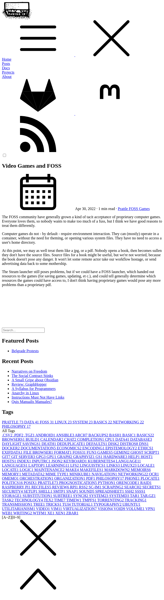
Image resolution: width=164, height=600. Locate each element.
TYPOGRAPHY (108, 504)
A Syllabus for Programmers (34, 389)
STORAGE (12, 496)
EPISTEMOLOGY (121, 448)
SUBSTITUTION (38, 496)
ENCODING (93, 448)
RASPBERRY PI (16, 487)
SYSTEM (83, 422)
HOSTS (9, 461)
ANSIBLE (65, 435)
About (7, 77)
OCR (154, 474)
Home (6, 59)
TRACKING (136, 500)
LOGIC (27, 470)
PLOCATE (150, 478)
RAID (145, 483)
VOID (120, 509)
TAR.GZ (148, 496)
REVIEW (61, 487)
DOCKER (11, 448)
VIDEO (43, 509)
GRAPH (65, 457)
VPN (150, 509)
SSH (130, 491)
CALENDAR (52, 439)
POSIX (31, 483)
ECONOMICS (69, 448)
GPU (52, 457)
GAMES (105, 452)
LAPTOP (37, 465)
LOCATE (11, 470)
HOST (147, 457)
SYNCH (81, 496)
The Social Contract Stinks (32, 376)
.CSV (7, 435)
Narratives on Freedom (29, 371)
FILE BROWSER (38, 452)
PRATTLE (13, 422)
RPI (74, 487)
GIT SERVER (23, 457)
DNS (144, 444)
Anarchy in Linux (25, 393)
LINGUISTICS (93, 465)
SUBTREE (63, 496)
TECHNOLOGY (29, 500)
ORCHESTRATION (37, 478)
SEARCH (133, 487)
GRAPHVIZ (84, 457)
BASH (116, 435)
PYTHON (107, 483)
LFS (75, 465)
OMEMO (11, 478)
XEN (60, 513)
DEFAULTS (97, 444)
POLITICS (13, 483)
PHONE (133, 478)
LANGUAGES (15, 465)
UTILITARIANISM (19, 509)
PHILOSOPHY (16, 426)
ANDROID (45, 435)
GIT (6, 457)
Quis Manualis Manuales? (32, 402)
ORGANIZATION (70, 478)
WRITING (23, 513)
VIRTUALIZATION (80, 509)
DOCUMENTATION (39, 448)
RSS (84, 487)
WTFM (40, 513)
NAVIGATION (105, 474)
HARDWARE (115, 457)
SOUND (87, 491)
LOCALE (146, 465)
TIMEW (74, 500)
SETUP (31, 491)
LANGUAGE (128, 461)
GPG (41, 457)
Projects (8, 72)
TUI (66, 504)
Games (144, 209)
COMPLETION (91, 439)
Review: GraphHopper (29, 384)
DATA (32, 422)
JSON (57, 461)
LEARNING (58, 465)
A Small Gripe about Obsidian (35, 380)
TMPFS (89, 500)
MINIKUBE (80, 474)
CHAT (70, 439)
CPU (110, 439)
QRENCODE (128, 483)
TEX (49, 500)
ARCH (81, 435)
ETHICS (145, 448)
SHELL (45, 491)
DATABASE (141, 439)
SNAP (72, 491)
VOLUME (135, 509)
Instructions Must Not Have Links (38, 397)
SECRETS (151, 487)
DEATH (49, 444)
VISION (106, 509)
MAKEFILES (92, 470)
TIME (60, 500)
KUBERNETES (102, 461)
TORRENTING (111, 500)
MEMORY (12, 474)
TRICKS (54, 504)
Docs (6, 68)
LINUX (64, 422)
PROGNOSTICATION (78, 483)
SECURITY (13, 491)
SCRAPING (113, 487)
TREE (39, 504)
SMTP (59, 491)
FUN (92, 452)
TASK (8, 500)
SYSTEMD (119, 496)
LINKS (113, 465)
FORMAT (63, 452)
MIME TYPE (57, 474)
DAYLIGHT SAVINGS (21, 444)
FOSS (134, 209)
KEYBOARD (75, 461)
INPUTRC (41, 461)
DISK (114, 444)
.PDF (18, 435)
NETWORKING (128, 422)
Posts (6, 64)
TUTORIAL (83, 504)
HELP (134, 457)
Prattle (123, 209)
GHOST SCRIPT (144, 452)
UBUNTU (132, 504)
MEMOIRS (141, 470)
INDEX (24, 461)
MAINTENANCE (49, 470)
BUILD (33, 439)
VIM (57, 509)
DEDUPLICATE (71, 444)
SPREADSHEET (110, 491)
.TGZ (29, 435)
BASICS (103, 422)
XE (51, 513)
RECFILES (41, 487)
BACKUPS (99, 435)
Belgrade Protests (25, 351)
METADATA (33, 474)
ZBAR (72, 513)
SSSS (140, 491)
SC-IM (95, 487)
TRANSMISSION (17, 504)
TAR (135, 496)
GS (99, 457)
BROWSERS (14, 439)
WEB (7, 513)
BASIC (129, 435)
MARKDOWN (117, 470)
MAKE (73, 470)
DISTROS (129, 444)
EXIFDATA (12, 452)
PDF (91, 478)
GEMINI (122, 452)
